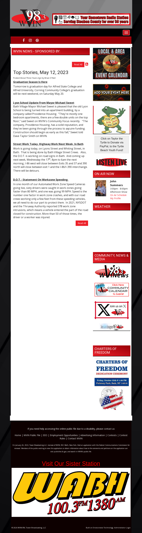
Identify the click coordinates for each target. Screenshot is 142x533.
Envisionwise (98, 528)
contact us (109, 428)
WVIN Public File (32, 435)
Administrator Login (122, 528)
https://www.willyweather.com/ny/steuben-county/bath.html (112, 247)
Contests (112, 435)
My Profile (115, 198)
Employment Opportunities (64, 435)
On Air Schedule (118, 195)
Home (18, 435)
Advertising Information (92, 435)
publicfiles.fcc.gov (60, 451)
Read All (78, 64)
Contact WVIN (75, 438)
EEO (45, 435)
